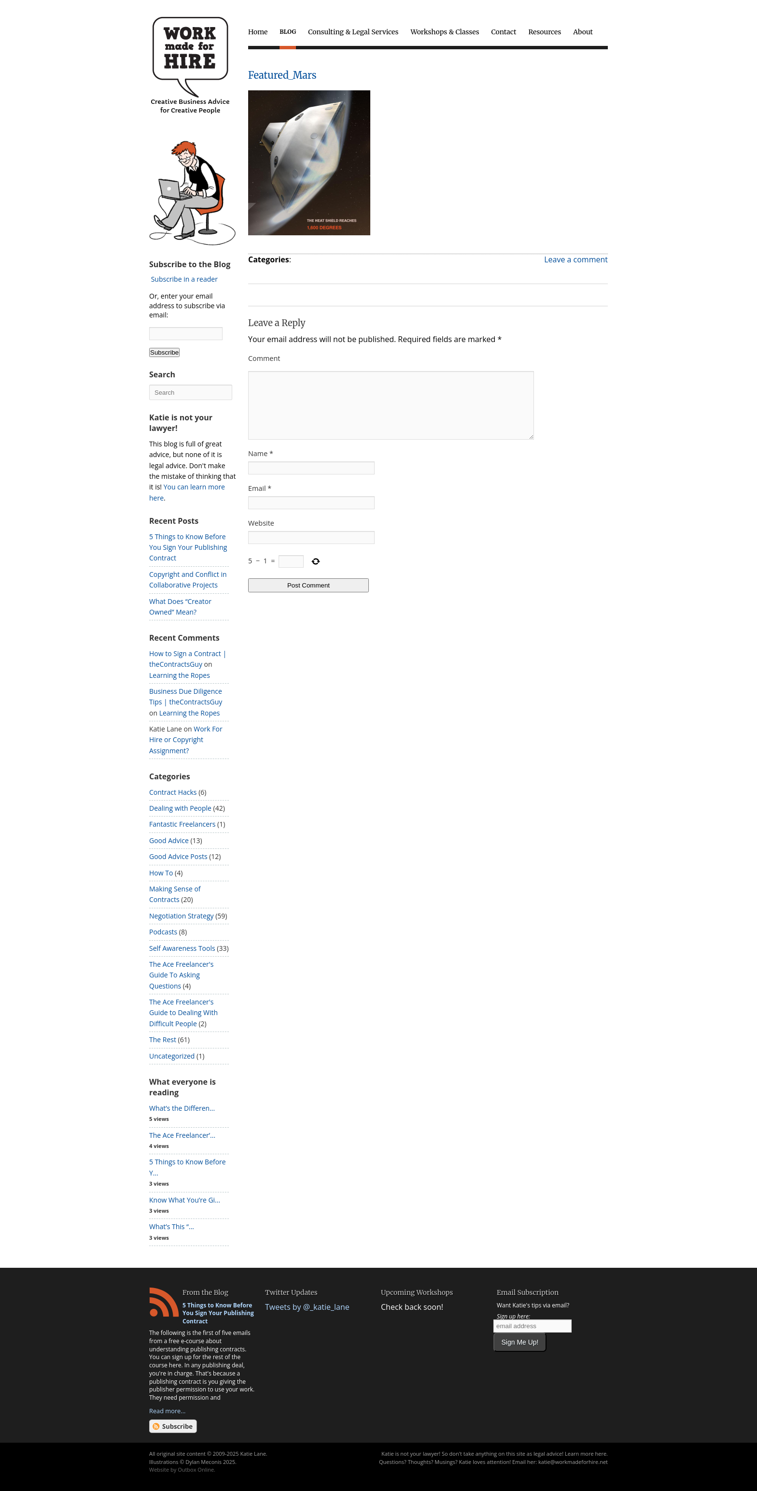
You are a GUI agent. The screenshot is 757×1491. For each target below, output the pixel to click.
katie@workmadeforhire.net (573, 1461)
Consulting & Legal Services (353, 32)
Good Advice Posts (178, 856)
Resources (544, 32)
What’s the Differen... (182, 1108)
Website (261, 534)
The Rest (162, 1039)
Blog (288, 31)
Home (257, 32)
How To (161, 872)
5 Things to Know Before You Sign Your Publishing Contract (188, 547)
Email (259, 499)
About (583, 32)
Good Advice (169, 840)
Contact (504, 32)
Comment (264, 358)
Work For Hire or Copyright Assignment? (186, 739)
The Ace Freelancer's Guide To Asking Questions (181, 975)
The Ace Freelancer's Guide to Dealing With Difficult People (183, 1012)
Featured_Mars (282, 75)
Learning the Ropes (179, 675)
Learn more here (585, 1453)
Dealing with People (180, 808)
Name (260, 465)
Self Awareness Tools (182, 948)
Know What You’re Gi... (184, 1199)
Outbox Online (196, 1469)
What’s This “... (171, 1226)
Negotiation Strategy (181, 915)
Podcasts (163, 931)
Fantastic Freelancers (182, 824)
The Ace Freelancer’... (182, 1135)
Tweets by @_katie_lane (307, 1307)
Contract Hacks (173, 792)
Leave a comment (576, 259)
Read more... (167, 1410)
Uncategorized (172, 1056)
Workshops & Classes (444, 32)
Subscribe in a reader (184, 279)
